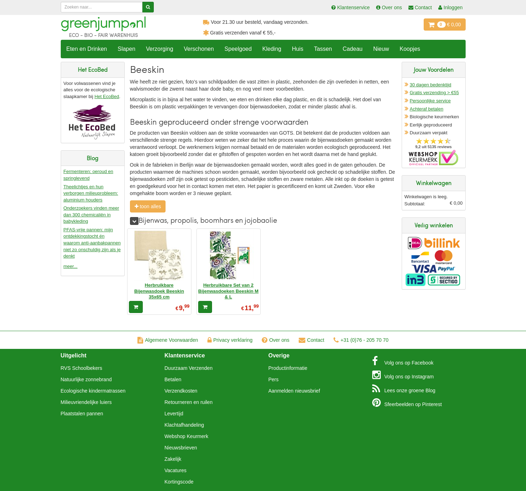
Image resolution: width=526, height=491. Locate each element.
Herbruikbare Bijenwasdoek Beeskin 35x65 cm (159, 291)
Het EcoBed (106, 96)
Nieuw (381, 49)
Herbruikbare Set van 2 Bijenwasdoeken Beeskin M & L (228, 291)
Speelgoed (238, 49)
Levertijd (173, 413)
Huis (297, 49)
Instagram (403, 375)
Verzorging (159, 49)
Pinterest (407, 403)
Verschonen (199, 49)
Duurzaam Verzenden (188, 368)
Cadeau (353, 49)
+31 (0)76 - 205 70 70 (361, 340)
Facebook (402, 361)
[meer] (134, 221)
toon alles (148, 206)
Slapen (126, 49)
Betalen (172, 379)
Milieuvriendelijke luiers (86, 402)
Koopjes (410, 49)
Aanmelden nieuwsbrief (294, 391)
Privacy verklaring (230, 340)
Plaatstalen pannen (82, 413)
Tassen (323, 49)
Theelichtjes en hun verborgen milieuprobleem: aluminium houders (91, 193)
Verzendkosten (180, 391)
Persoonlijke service (430, 100)
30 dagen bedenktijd (430, 84)
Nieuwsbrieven (180, 447)
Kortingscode (179, 482)
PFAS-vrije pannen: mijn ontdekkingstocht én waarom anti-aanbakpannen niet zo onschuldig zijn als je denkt (92, 243)
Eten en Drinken (86, 49)
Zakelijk (172, 459)
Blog (403, 389)
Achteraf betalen (427, 109)
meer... (71, 266)
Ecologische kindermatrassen (93, 391)
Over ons (275, 340)
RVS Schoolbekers (81, 368)
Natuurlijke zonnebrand (86, 379)
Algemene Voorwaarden (167, 340)
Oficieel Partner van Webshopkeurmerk (433, 157)
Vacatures (175, 470)
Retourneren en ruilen (188, 402)
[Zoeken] (148, 7)
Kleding (271, 49)
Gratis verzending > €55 (434, 92)
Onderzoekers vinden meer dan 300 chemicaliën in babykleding (91, 214)
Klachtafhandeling (184, 425)
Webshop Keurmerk (186, 436)
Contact (311, 340)
